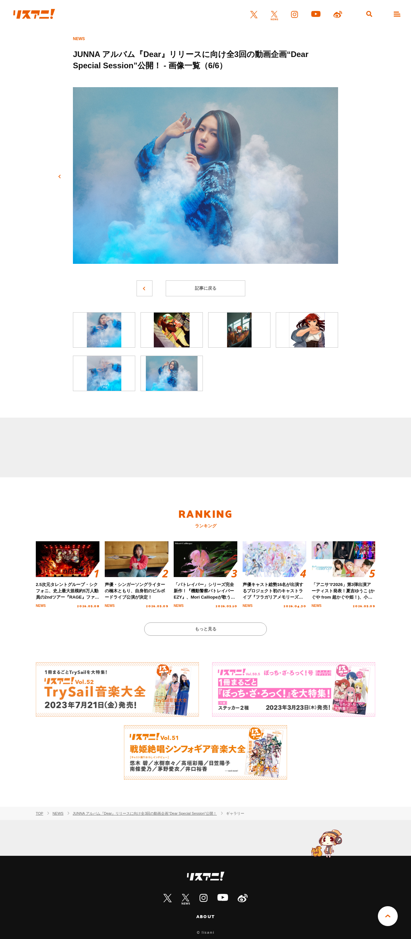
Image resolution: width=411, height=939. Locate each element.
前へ (60, 177)
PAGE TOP (388, 916)
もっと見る (205, 628)
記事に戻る (205, 288)
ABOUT (205, 916)
